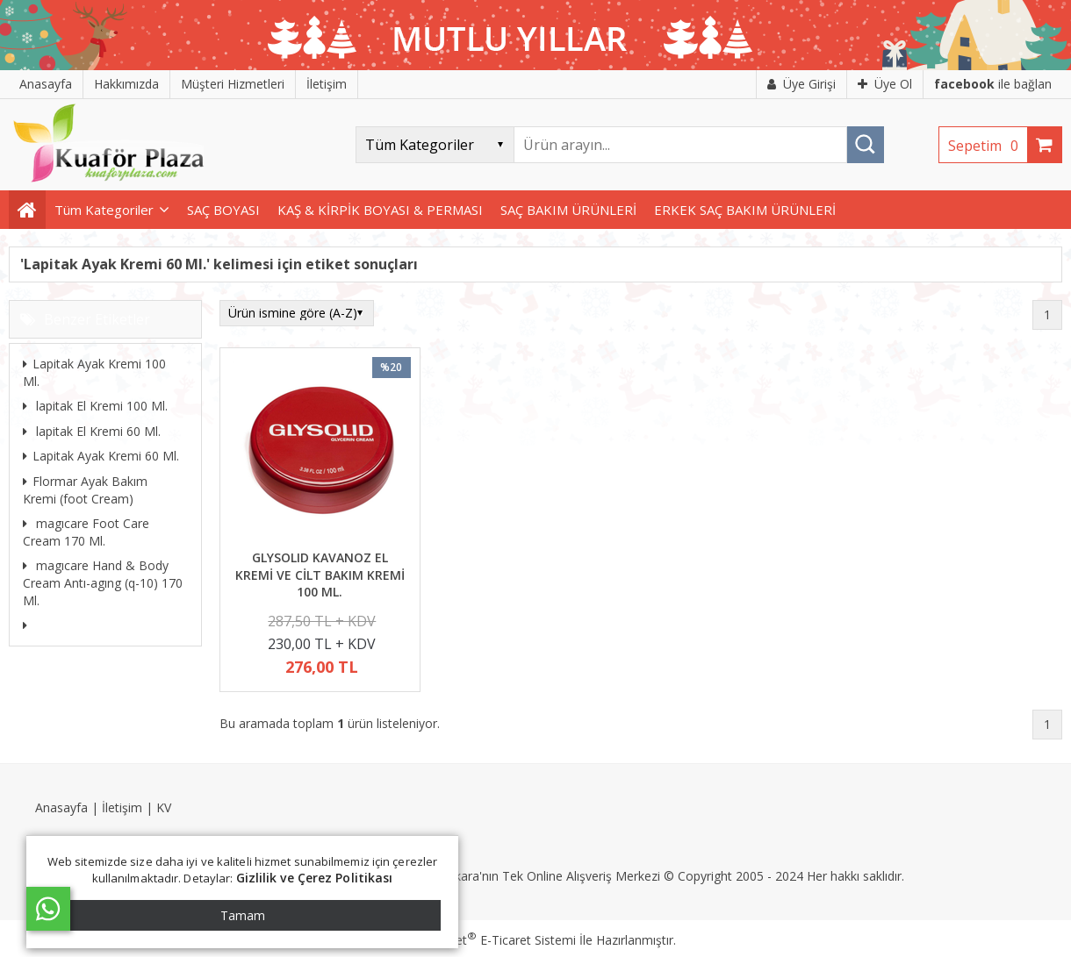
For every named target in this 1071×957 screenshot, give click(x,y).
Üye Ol (885, 83)
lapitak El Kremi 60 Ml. (92, 431)
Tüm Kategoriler (104, 209)
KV (163, 807)
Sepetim (987, 145)
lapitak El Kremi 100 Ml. (95, 405)
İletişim (122, 807)
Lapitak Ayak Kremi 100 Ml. (94, 372)
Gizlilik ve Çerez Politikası (314, 877)
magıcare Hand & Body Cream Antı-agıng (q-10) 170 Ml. (103, 582)
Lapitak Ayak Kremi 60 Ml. (101, 455)
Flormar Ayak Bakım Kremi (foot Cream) (85, 490)
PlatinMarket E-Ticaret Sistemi (485, 940)
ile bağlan (993, 83)
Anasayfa (61, 807)
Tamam (242, 915)
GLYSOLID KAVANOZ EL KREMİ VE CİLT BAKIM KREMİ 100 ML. (320, 574)
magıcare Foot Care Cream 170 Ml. (86, 532)
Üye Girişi (801, 83)
